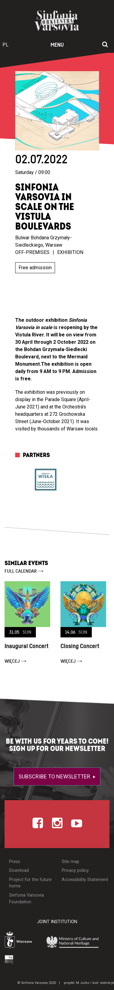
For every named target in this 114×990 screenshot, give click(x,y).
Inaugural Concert (27, 646)
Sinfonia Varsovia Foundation (26, 899)
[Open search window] (105, 45)
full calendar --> (24, 571)
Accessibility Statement (85, 879)
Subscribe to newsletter (55, 776)
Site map (70, 861)
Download (19, 870)
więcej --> (15, 661)
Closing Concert (79, 646)
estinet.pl (107, 983)
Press (14, 861)
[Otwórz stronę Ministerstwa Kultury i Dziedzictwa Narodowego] (75, 941)
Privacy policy (75, 870)
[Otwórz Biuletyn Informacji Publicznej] (9, 960)
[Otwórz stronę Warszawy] (20, 940)
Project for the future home (30, 883)
